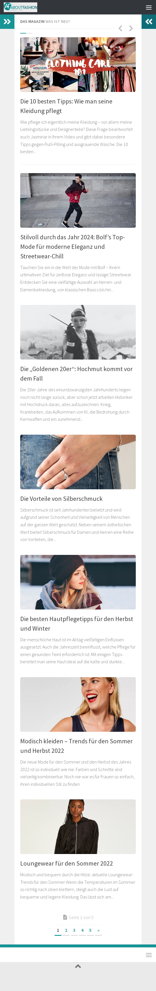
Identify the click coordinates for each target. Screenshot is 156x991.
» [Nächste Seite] (98, 930)
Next (131, 28)
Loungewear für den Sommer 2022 (66, 863)
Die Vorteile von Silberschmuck (61, 498)
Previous (120, 28)
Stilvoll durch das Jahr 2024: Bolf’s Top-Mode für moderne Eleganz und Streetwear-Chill (72, 246)
